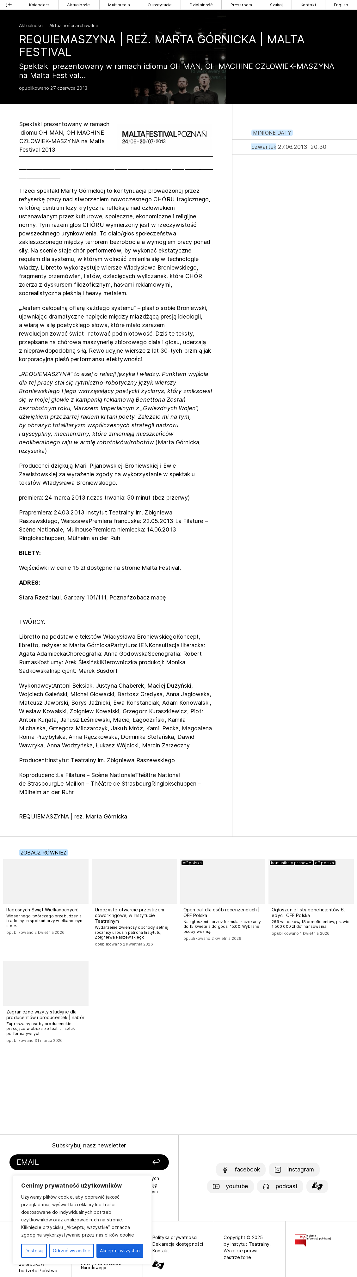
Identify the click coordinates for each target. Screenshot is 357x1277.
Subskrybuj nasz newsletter (89, 1145)
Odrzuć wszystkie (71, 1250)
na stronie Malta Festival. (146, 567)
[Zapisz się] (140, 1162)
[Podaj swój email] (67, 1162)
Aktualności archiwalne (73, 25)
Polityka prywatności (175, 1237)
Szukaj (276, 4)
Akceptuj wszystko (120, 1250)
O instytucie (160, 4)
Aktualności (78, 4)
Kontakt (308, 4)
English (341, 4)
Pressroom (241, 4)
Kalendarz (39, 4)
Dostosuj (34, 1250)
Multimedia (119, 4)
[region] (82, 1219)
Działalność (201, 4)
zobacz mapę (148, 597)
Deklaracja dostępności (177, 1244)
